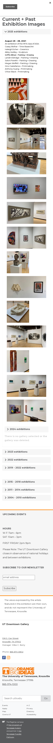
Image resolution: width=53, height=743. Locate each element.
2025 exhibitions (16, 31)
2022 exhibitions (16, 459)
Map (4, 711)
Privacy (30, 708)
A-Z (28, 705)
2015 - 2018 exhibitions (20, 481)
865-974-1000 (10, 684)
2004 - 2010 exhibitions (20, 497)
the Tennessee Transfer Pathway (14, 734)
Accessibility (31, 714)
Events (5, 705)
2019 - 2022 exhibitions (20, 467)
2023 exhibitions (16, 451)
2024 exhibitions (18, 429)
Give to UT (6, 714)
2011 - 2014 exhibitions (20, 489)
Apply (4, 708)
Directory (30, 711)
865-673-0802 (16, 652)
